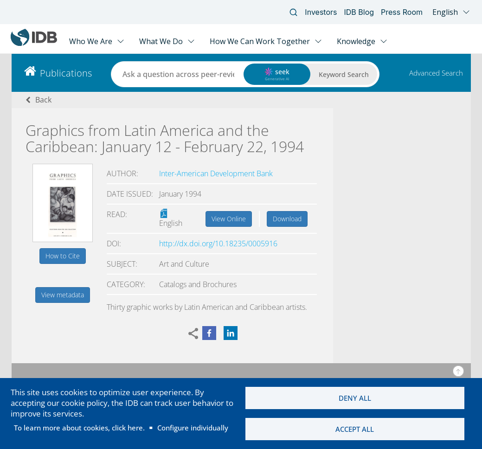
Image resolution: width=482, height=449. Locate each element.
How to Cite (62, 255)
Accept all (354, 429)
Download (287, 218)
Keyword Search (344, 74)
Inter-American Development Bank (216, 173)
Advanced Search (436, 72)
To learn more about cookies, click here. (79, 427)
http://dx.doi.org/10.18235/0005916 (218, 243)
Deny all (355, 398)
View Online (229, 218)
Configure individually (192, 427)
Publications (66, 73)
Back (43, 100)
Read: (117, 214)
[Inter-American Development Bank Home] (34, 43)
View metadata (62, 294)
